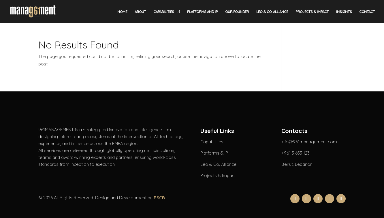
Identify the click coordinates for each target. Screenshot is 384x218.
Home (122, 12)
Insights (344, 12)
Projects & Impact (312, 12)
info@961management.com (309, 141)
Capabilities (163, 12)
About (140, 12)
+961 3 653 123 (295, 153)
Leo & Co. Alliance (218, 164)
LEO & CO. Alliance (272, 12)
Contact (367, 12)
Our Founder (237, 12)
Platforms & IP (214, 153)
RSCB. (160, 197)
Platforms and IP (202, 12)
